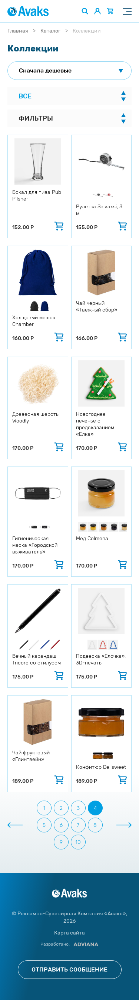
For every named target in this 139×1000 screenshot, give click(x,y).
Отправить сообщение (69, 969)
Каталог (50, 31)
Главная (17, 31)
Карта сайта (69, 933)
